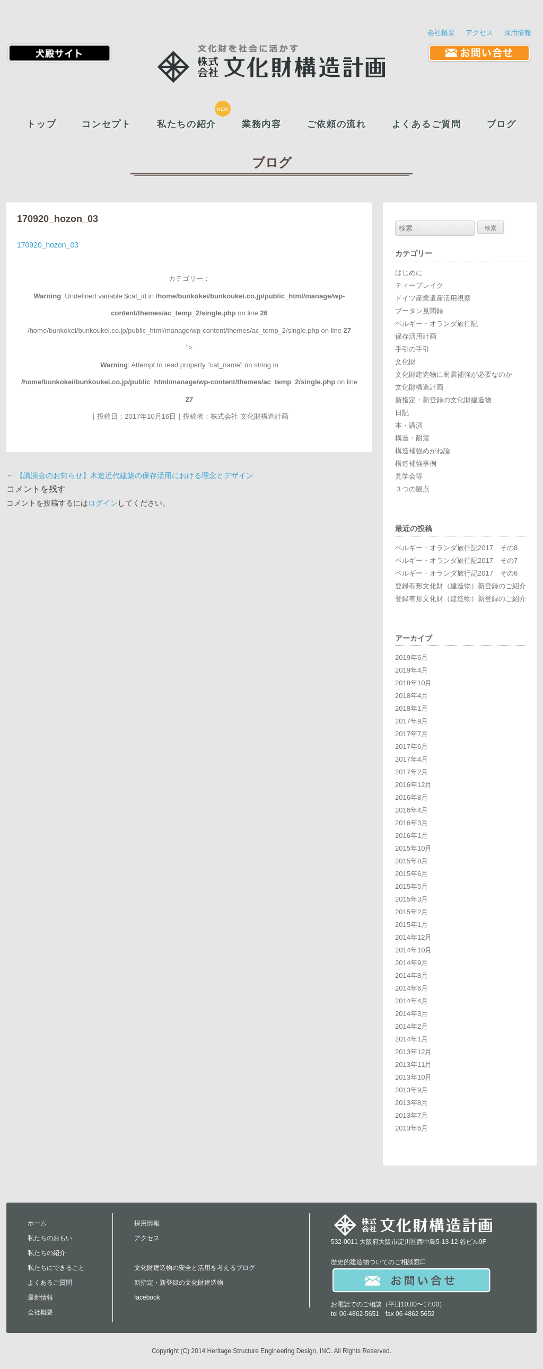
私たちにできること (56, 1267)
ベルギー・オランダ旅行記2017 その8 (456, 548)
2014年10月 (413, 950)
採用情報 (517, 33)
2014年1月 (411, 1039)
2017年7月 (411, 734)
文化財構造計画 (419, 387)
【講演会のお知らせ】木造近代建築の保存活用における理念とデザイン (129, 475)
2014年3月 (411, 1014)
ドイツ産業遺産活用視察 (433, 298)
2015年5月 (411, 886)
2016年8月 (411, 797)
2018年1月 (411, 708)
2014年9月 (411, 963)
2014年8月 (411, 975)
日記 (402, 413)
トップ (41, 124)
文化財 (405, 362)
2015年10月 (413, 848)
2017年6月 (411, 746)
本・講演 (409, 425)
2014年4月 (411, 1001)
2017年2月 (411, 772)
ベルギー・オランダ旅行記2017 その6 (456, 573)
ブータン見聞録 (419, 311)
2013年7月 (411, 1115)
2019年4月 (411, 670)
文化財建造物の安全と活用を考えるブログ (194, 1267)
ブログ (501, 124)
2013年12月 (413, 1052)
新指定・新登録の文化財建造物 (443, 400)
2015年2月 (411, 912)
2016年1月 (411, 836)
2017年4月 (411, 759)
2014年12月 (413, 937)
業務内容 (262, 124)
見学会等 (409, 476)
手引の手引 (412, 349)
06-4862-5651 (359, 1314)
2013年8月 (411, 1103)
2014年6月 (411, 988)
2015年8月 (411, 861)
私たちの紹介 (186, 124)
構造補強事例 (415, 463)
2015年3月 (411, 899)
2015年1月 (411, 925)
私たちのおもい (50, 1238)
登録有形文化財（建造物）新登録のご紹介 (460, 586)
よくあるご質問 (426, 124)
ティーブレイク (419, 285)
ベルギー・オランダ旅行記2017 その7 (456, 560)
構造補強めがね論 (422, 451)
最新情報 (40, 1297)
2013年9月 (411, 1090)
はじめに (409, 273)
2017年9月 (411, 721)
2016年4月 (411, 810)
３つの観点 (412, 489)
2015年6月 (411, 874)
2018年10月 (413, 683)
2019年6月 (411, 657)
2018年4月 (411, 696)
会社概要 (441, 33)
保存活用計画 (415, 336)
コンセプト (106, 124)
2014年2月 (411, 1026)
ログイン (103, 503)
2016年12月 (413, 785)
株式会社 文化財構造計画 (249, 416)
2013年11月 (413, 1064)
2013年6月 (411, 1128)
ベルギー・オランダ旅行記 (436, 324)
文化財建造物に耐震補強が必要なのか (453, 374)
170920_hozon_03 (47, 245)
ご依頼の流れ (336, 124)
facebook (147, 1297)
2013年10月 (413, 1077)
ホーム (37, 1223)
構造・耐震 (412, 438)
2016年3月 (411, 823)
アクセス (479, 33)
